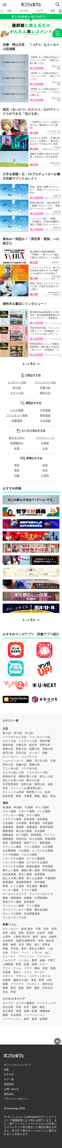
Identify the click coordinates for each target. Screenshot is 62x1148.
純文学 (33, 744)
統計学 (50, 940)
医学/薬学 (27, 928)
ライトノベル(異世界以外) (26, 788)
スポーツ (8, 976)
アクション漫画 (12, 846)
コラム (28, 972)
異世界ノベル (34, 792)
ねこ (47, 952)
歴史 (17, 465)
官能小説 (47, 748)
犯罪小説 (26, 784)
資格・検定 (38, 1007)
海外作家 (45, 740)
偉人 (37, 944)
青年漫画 (45, 415)
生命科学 (8, 940)
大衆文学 (21, 744)
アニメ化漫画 (32, 846)
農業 (5, 944)
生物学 (53, 936)
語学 (26, 1007)
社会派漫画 (9, 874)
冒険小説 (34, 764)
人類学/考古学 (21, 936)
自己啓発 (8, 1011)
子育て (52, 960)
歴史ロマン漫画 (12, 901)
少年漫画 (45, 410)
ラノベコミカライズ (41, 893)
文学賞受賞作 (11, 784)
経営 (5, 932)
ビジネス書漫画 (35, 858)
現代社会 (47, 983)
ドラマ (28, 968)
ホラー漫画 (33, 815)
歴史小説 (21, 748)
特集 (9, 11)
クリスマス (17, 983)
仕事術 (45, 443)
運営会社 (9, 1094)
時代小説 (45, 393)
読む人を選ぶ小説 (13, 780)
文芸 (5, 728)
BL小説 (7, 733)
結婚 (42, 960)
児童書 (28, 796)
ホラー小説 (16, 393)
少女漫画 (45, 420)
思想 (21, 987)
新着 (53, 11)
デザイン (21, 976)
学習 (18, 1007)
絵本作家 (8, 796)
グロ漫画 (24, 850)
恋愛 (26, 964)
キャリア (8, 1003)
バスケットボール (39, 976)
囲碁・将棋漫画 (12, 897)
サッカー (39, 972)
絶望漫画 (39, 874)
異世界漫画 (46, 827)
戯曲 (29, 760)
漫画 (5, 802)
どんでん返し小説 (13, 772)
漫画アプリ (30, 842)
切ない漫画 (25, 874)
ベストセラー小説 (37, 772)
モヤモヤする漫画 (37, 862)
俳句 (5, 788)
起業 (17, 448)
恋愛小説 (45, 387)
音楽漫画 (29, 819)
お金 (45, 448)
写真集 (7, 972)
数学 (35, 936)
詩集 (45, 752)
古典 (53, 760)
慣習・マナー (40, 964)
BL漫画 (7, 807)
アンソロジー (11, 756)
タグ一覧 (9, 1079)
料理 (18, 964)
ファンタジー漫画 (16, 415)
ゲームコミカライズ (14, 893)
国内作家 (8, 744)
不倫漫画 (50, 878)
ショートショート (13, 760)
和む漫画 (31, 886)
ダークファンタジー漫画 (17, 909)
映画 (37, 968)
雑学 (26, 1018)
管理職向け (16, 443)
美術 (33, 980)
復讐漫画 (8, 882)
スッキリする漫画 (42, 850)
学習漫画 (47, 866)
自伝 (49, 980)
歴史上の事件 (37, 948)
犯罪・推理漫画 (12, 842)
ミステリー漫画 (12, 819)
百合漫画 (39, 831)
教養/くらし (10, 924)
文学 (21, 944)
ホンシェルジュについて (17, 1064)
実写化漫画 (49, 870)
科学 (45, 470)
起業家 (44, 1018)
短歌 (50, 784)
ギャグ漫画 (42, 807)
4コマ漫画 (22, 834)
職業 (5, 1014)
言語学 (30, 932)
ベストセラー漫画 (13, 862)
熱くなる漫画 (34, 878)
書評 (37, 987)
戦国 (5, 948)
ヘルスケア (9, 960)
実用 (18, 1011)
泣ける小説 (41, 760)
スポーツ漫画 (26, 811)
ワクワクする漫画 (13, 866)
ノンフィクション (34, 1014)
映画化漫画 (33, 866)
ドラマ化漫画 (11, 854)
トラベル (37, 952)
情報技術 (45, 1011)
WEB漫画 (36, 834)
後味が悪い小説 (28, 776)
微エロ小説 (33, 780)
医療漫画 (8, 834)
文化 (5, 991)
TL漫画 (29, 807)
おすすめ (24, 11)
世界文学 (45, 744)
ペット (25, 952)
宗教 (17, 475)
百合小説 (21, 752)
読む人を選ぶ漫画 (13, 878)
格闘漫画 (8, 838)
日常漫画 (47, 823)
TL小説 (29, 733)
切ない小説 (46, 776)
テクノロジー (11, 928)
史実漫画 (29, 901)
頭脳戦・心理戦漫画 (36, 897)
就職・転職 (30, 1011)
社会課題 (16, 1014)
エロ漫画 (47, 846)
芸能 (53, 968)
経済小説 (8, 752)
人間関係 (8, 964)
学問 (54, 928)
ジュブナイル (29, 756)
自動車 (7, 980)
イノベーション (12, 1018)
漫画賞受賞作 (24, 882)
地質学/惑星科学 (26, 940)
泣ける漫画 (35, 838)
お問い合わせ (11, 1089)
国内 (13, 987)
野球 (41, 980)
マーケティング (45, 437)
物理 (13, 944)
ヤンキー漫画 (11, 890)
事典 (18, 796)
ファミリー (43, 956)
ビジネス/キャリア (14, 998)
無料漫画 (45, 842)
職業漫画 (8, 831)
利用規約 (9, 1084)
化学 (46, 928)
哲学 (17, 470)
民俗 (13, 991)
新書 (5, 983)
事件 (29, 987)
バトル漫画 (16, 410)
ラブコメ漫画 (29, 890)
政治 (43, 936)
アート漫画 (33, 905)
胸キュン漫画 (11, 870)
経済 (13, 932)
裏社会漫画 (41, 909)
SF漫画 (18, 807)
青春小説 (8, 748)
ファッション (26, 956)
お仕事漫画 (9, 850)
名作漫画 (39, 882)
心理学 (45, 475)
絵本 (47, 792)
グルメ (15, 952)
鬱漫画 (44, 886)
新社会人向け (17, 437)
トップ (39, 11)
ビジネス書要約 (25, 1003)
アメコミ (49, 834)
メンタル (24, 960)
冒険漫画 (8, 827)
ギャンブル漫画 (12, 913)
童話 (45, 796)
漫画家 (20, 827)
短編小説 (21, 764)
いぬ (50, 948)
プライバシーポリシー (16, 1098)
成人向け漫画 (24, 831)
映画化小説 (9, 776)
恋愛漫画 (17, 420)
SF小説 (17, 387)
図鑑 (37, 796)
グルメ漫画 (9, 811)
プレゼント (33, 983)
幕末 (23, 948)
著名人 (17, 972)
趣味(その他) (20, 980)
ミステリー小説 (17, 382)
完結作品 (21, 838)
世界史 (46, 944)
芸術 (45, 465)
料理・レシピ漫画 (13, 886)
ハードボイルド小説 (14, 737)
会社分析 (8, 1007)
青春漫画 (50, 838)
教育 (34, 960)
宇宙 (38, 928)
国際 (5, 987)
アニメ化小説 (11, 768)
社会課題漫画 (32, 913)
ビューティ (9, 956)
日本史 (15, 948)
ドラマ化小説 (29, 768)
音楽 (45, 968)
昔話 (53, 796)
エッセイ (34, 752)
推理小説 (39, 784)
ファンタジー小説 (45, 382)
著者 (34, 1018)
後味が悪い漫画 (30, 870)
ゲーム (17, 968)
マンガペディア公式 (14, 917)
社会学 (41, 932)
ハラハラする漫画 (13, 858)
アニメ (7, 968)
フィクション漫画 (13, 905)
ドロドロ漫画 (29, 854)
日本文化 (47, 987)
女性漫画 (42, 819)
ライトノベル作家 (13, 792)
